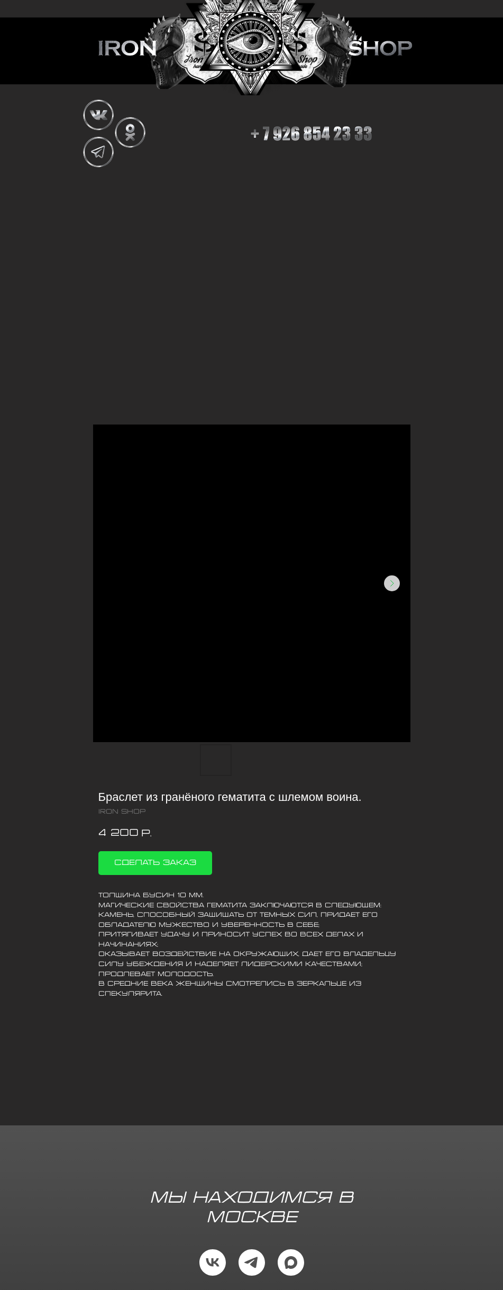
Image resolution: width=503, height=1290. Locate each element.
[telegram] (252, 1262)
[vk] (212, 1262)
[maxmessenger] (291, 1262)
